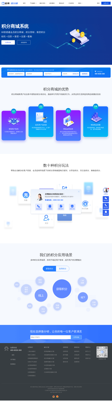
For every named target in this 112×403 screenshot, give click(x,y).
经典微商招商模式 (33, 358)
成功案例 (51, 3)
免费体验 (8, 42)
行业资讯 (71, 3)
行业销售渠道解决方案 (50, 372)
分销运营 (76, 355)
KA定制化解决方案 (49, 365)
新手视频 (65, 355)
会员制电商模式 (32, 365)
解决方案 (42, 3)
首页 (24, 3)
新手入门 (88, 351)
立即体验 (76, 337)
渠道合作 (61, 3)
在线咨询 (24, 42)
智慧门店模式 (31, 355)
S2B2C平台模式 (32, 361)
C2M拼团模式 (32, 375)
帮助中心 (88, 355)
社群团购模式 (31, 372)
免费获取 (85, 74)
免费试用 (106, 3)
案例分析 (65, 361)
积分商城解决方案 (49, 358)
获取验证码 (76, 74)
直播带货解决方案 (49, 361)
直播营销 (76, 361)
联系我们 (13, 364)
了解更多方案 (102, 359)
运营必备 (65, 358)
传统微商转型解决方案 (50, 355)
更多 (79, 3)
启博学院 (65, 351)
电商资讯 (76, 351)
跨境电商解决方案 (49, 351)
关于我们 (13, 359)
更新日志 (88, 358)
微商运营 (76, 358)
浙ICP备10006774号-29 (56, 392)
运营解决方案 (48, 368)
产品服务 (32, 3)
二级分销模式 (31, 351)
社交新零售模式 (32, 368)
